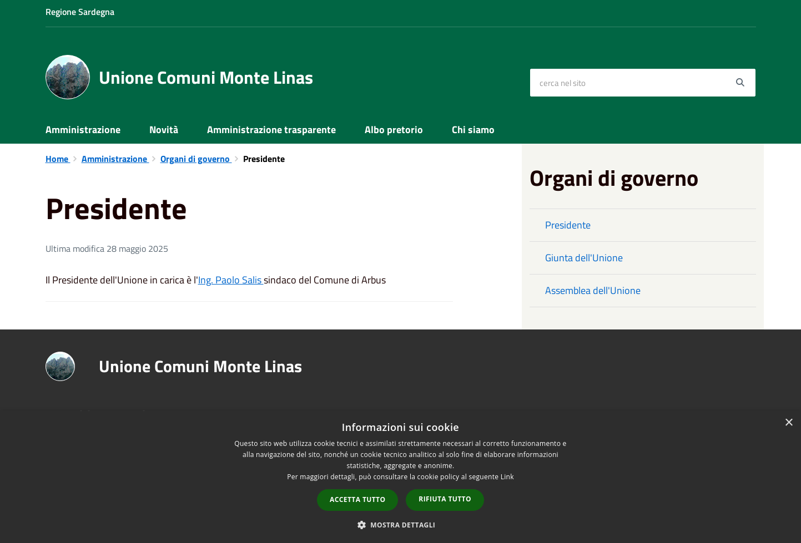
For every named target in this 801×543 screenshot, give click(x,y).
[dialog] (400, 477)
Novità (163, 129)
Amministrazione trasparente (271, 129)
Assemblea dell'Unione (593, 290)
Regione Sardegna (80, 11)
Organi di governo (196, 158)
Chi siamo (473, 129)
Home (58, 158)
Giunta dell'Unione (584, 257)
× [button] (788, 423)
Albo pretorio (394, 129)
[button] (401, 524)
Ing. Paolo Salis (231, 279)
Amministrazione (83, 129)
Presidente (568, 224)
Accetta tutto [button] (357, 499)
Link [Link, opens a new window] (507, 476)
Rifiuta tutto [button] (445, 499)
